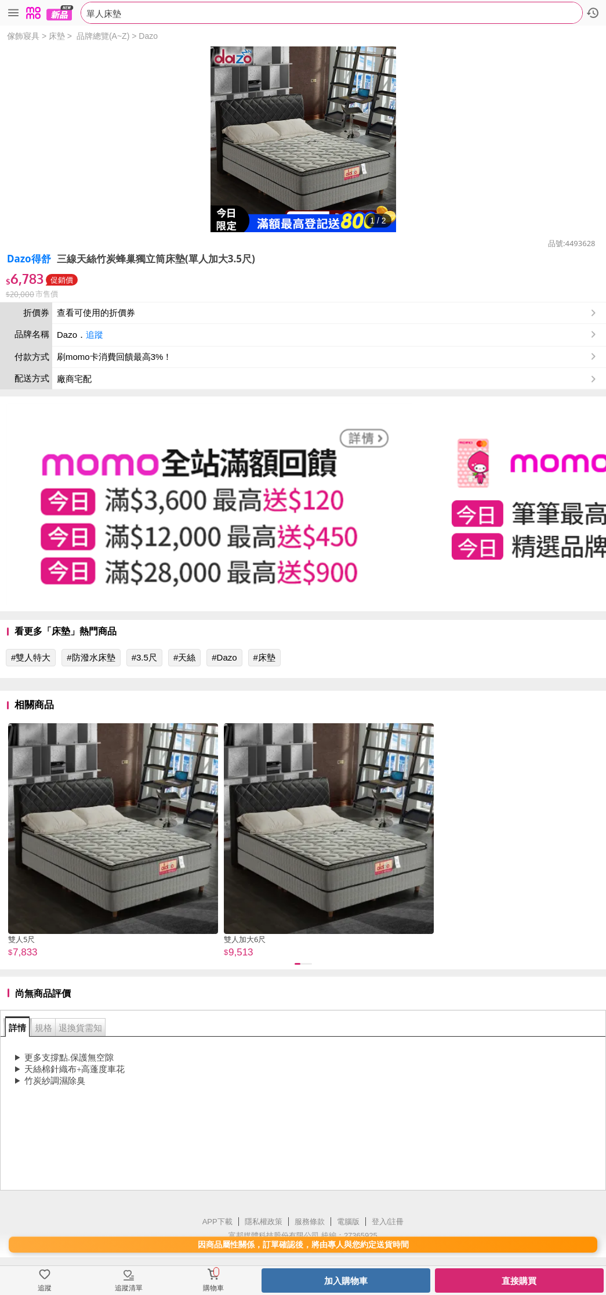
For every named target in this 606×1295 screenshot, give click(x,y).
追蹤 (94, 335)
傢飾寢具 (23, 36)
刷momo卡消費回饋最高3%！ (114, 357)
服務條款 (310, 1221)
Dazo (148, 36)
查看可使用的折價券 (327, 313)
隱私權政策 (263, 1221)
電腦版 (348, 1221)
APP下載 (217, 1221)
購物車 (213, 1288)
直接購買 (519, 1281)
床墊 (57, 36)
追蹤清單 (129, 1288)
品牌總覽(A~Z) (103, 36)
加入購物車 (346, 1281)
